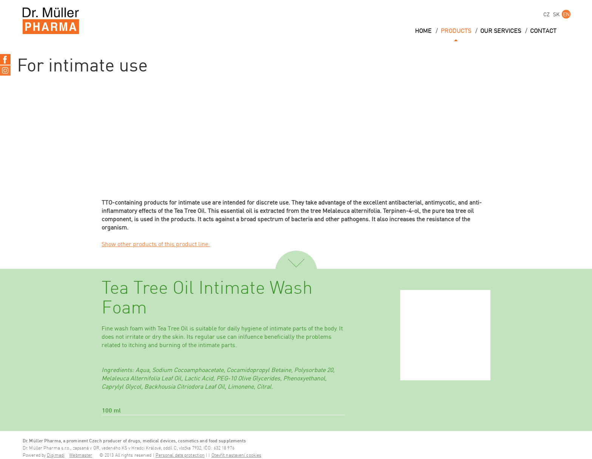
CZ (546, 14)
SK (556, 14)
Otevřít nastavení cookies (236, 455)
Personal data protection (180, 455)
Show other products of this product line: (156, 244)
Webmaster (80, 455)
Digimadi (56, 455)
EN (566, 14)
